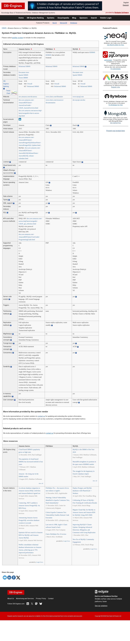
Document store (24, 72)
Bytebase (73, 23)
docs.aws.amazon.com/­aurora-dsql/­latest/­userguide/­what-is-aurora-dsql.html (30, 113)
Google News (39, 562)
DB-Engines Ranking (35, 18)
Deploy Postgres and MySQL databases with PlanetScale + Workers (82, 490)
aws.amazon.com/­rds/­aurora (28, 96)
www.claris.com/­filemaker (54, 96)
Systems (50, 18)
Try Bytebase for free (116, 105)
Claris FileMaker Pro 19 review (56, 534)
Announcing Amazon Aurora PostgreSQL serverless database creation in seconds (29, 520)
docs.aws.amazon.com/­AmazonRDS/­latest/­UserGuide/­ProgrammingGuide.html (29, 236)
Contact (50, 599)
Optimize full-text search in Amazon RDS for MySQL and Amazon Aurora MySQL (30, 535)
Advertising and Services (25, 599)
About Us (10, 599)
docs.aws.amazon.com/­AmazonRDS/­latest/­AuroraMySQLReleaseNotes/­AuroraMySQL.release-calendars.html (29, 153)
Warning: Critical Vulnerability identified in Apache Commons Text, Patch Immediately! (58, 500)
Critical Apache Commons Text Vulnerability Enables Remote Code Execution (57, 515)
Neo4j (54, 23)
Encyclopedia (63, 18)
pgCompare (108, 60)
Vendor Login (105, 18)
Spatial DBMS (23, 75)
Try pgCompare (115, 69)
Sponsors (83, 18)
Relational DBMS (24, 66)
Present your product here (115, 131)
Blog (74, 18)
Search (94, 18)
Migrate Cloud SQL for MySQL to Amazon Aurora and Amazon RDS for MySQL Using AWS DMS (84, 512)
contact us (41, 416)
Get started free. (115, 123)
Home (21, 18)
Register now (115, 87)
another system (17, 38)
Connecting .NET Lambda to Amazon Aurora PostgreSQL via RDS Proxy (29, 505)
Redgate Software (122, 12)
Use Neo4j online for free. (115, 45)
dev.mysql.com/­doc (79, 100)
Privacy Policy (41, 599)
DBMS (4, 28)
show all (41, 483)
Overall (29, 84)
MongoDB (63, 23)
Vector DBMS (23, 78)
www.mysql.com (78, 96)
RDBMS (48, 55)
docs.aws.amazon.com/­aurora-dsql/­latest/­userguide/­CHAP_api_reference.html (30, 221)
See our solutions (101, 606)
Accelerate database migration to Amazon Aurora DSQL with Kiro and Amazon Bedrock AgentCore (29, 490)
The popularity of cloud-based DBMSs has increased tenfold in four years (31, 461)
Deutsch (126, 5)
